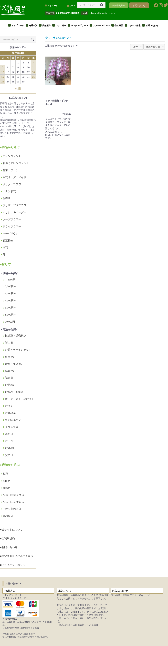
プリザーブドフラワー (16, 205)
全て (48, 37)
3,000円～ (10, 293)
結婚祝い (10, 370)
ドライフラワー (12, 226)
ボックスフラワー (13, 184)
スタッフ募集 (134, 25)
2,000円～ (10, 286)
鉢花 (5, 247)
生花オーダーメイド (14, 177)
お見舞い (10, 384)
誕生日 (9, 342)
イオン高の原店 (12, 508)
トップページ (17, 25)
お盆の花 (10, 413)
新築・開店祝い (14, 363)
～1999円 (10, 279)
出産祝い (10, 356)
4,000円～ (10, 300)
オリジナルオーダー (14, 212)
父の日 (9, 455)
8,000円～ (10, 314)
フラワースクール (101, 25)
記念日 (9, 377)
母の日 (9, 434)
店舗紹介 (46, 25)
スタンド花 (9, 191)
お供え (9, 406)
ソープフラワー (12, 219)
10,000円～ (11, 321)
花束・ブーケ (10, 170)
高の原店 (8, 516)
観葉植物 (8, 240)
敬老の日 (10, 448)
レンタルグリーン (79, 25)
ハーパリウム (10, 233)
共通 (5, 473)
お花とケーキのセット (18, 349)
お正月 (9, 441)
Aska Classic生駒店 (13, 502)
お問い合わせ (151, 25)
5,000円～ (10, 307)
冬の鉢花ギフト (14, 419)
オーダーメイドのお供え (19, 399)
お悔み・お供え (14, 391)
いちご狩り (60, 25)
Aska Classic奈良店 (13, 495)
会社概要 (119, 25)
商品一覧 (33, 25)
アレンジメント (12, 156)
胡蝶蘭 (6, 198)
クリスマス (11, 427)
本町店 (6, 480)
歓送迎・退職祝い (15, 335)
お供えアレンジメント (16, 163)
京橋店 (6, 488)
